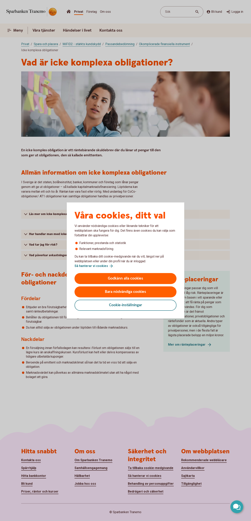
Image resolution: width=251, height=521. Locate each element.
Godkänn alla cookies (125, 278)
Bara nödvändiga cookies (125, 291)
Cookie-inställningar (125, 305)
